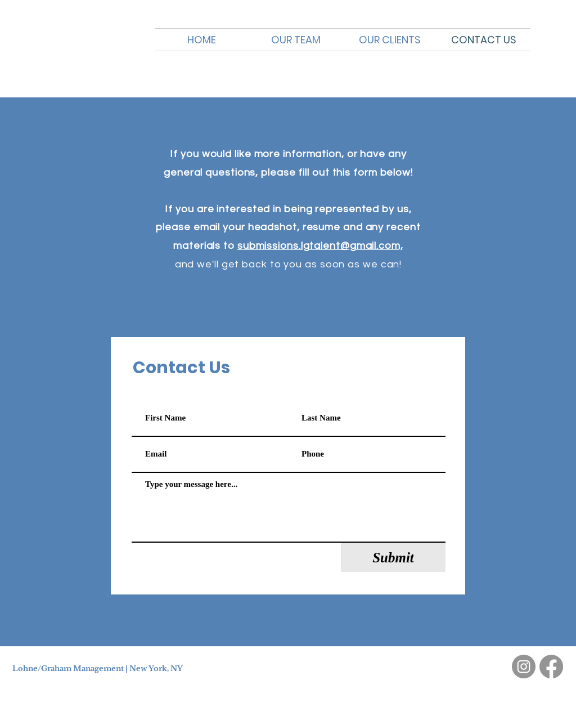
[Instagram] (524, 666)
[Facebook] (551, 666)
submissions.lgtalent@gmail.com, (320, 245)
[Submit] (393, 557)
